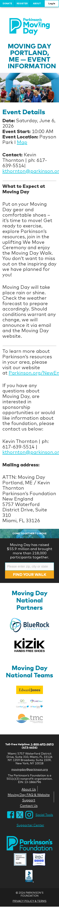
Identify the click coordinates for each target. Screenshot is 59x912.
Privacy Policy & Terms (29, 901)
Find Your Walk (29, 574)
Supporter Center (30, 825)
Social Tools (44, 815)
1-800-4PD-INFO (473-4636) (38, 745)
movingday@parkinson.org (29, 769)
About (37, 3)
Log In (51, 3)
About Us (29, 789)
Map (22, 142)
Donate (7, 3)
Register (22, 3)
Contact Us (29, 805)
